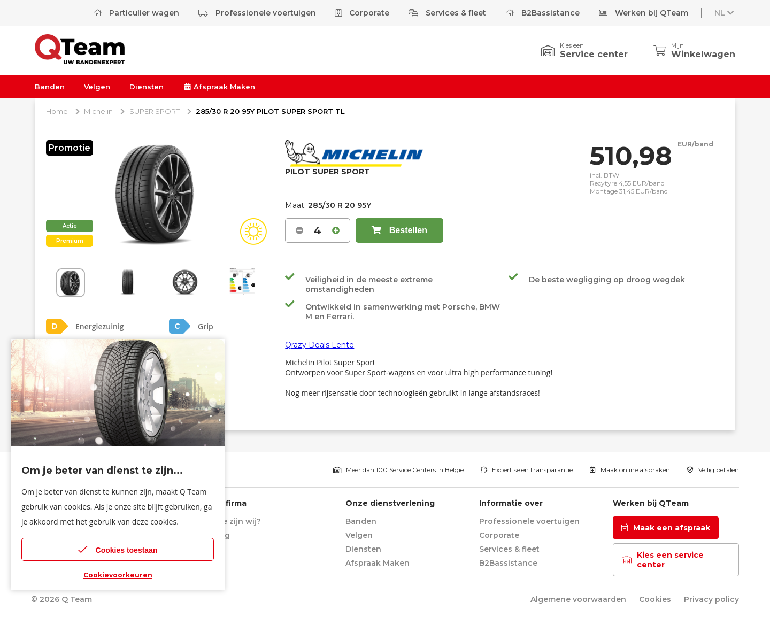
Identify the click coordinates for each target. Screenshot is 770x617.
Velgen (97, 86)
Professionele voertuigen (257, 13)
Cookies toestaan (118, 549)
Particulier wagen (136, 13)
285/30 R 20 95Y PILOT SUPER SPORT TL (270, 111)
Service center (594, 54)
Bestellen (399, 230)
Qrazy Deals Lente (319, 345)
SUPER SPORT (154, 111)
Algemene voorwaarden (578, 599)
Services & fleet (447, 13)
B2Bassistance (542, 13)
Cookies (655, 599)
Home (57, 111)
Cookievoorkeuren (117, 575)
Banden (50, 86)
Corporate (362, 13)
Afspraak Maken (219, 86)
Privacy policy (711, 599)
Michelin (98, 111)
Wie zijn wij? (236, 521)
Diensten (146, 86)
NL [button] (725, 13)
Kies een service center (663, 559)
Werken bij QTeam (643, 13)
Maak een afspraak (665, 528)
